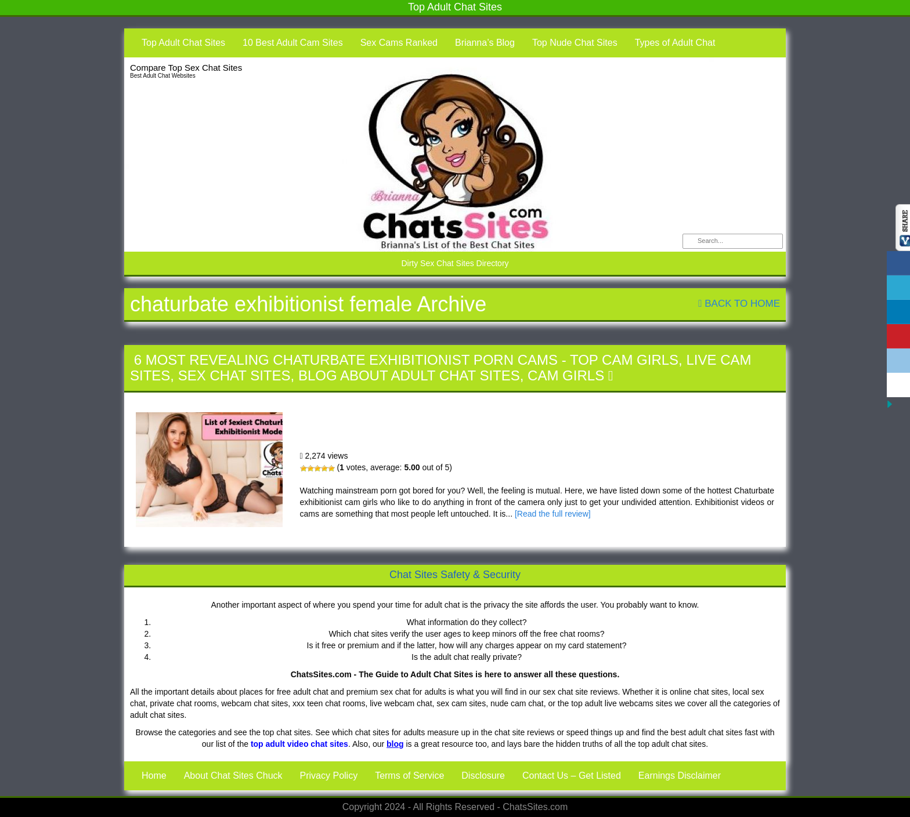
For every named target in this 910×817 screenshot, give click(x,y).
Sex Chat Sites (234, 375)
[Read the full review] (553, 513)
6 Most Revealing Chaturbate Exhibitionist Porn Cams (346, 360)
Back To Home (739, 303)
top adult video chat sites (299, 744)
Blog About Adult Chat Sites (409, 375)
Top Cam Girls (624, 360)
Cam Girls (566, 375)
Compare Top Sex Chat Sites (186, 67)
